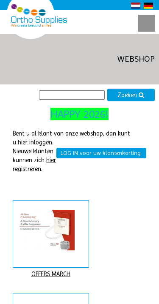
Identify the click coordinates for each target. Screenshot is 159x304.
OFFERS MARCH (50, 274)
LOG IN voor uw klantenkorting (101, 152)
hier (23, 142)
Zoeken (131, 95)
